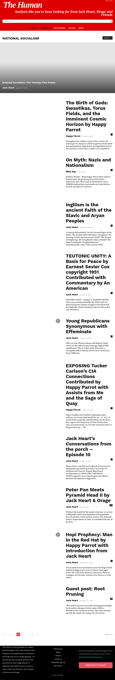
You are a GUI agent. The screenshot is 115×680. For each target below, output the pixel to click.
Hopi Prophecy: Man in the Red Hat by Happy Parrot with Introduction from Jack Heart (89, 545)
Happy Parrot (73, 136)
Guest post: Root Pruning (85, 591)
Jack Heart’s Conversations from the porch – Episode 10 (88, 446)
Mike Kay (71, 171)
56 (111, 599)
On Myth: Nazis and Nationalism (88, 162)
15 (32, 634)
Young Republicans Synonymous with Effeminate (88, 326)
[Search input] (56, 21)
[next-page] (37, 634)
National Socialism (14, 34)
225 (111, 505)
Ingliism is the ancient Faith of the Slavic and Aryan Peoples (89, 213)
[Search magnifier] (111, 21)
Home (4, 34)
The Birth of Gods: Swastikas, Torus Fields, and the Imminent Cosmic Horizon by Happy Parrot (87, 116)
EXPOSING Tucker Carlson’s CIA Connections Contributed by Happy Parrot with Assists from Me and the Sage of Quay (87, 384)
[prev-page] (4, 634)
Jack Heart (8, 87)
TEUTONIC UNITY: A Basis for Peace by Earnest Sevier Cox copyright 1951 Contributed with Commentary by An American (88, 272)
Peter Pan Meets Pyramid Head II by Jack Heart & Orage (88, 495)
